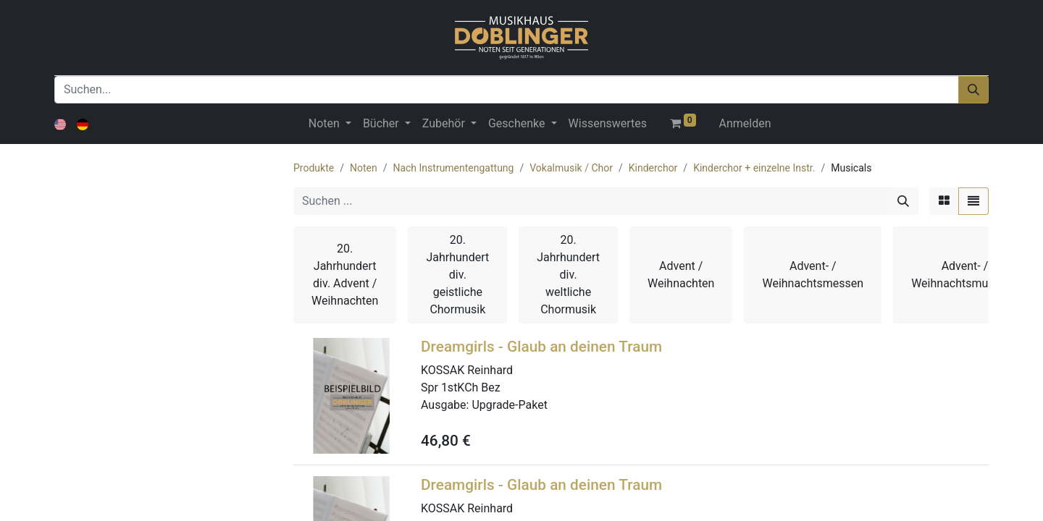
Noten (363, 168)
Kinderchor (653, 168)
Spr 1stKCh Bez (460, 387)
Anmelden (745, 123)
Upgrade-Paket (509, 405)
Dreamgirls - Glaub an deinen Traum (541, 346)
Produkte (313, 168)
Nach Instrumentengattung (453, 168)
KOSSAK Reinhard (467, 370)
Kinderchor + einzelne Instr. (754, 168)
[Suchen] (973, 89)
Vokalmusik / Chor (571, 168)
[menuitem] (608, 123)
